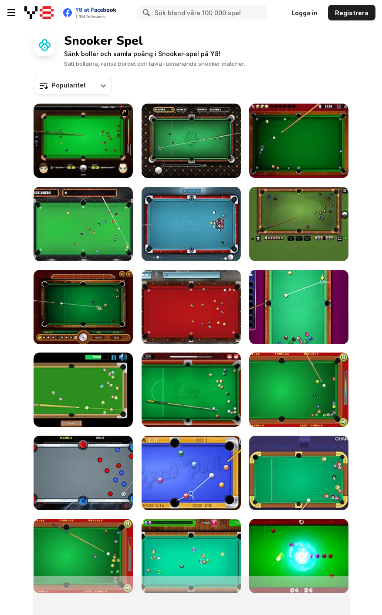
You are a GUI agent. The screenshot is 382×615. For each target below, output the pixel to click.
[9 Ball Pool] (83, 307)
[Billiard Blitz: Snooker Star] (83, 141)
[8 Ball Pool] (191, 390)
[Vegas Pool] (83, 224)
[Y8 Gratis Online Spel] (39, 12)
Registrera (351, 13)
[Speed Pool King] (191, 473)
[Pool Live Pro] (191, 224)
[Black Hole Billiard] (298, 556)
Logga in (304, 13)
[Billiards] (83, 556)
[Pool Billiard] (191, 556)
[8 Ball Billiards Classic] (298, 224)
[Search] (145, 12)
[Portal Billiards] (83, 473)
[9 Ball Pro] (191, 141)
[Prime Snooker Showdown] (298, 473)
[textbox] (72, 85)
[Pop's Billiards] (298, 390)
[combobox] (73, 85)
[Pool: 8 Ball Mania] (298, 307)
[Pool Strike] (191, 307)
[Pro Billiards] (298, 141)
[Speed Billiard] (83, 390)
